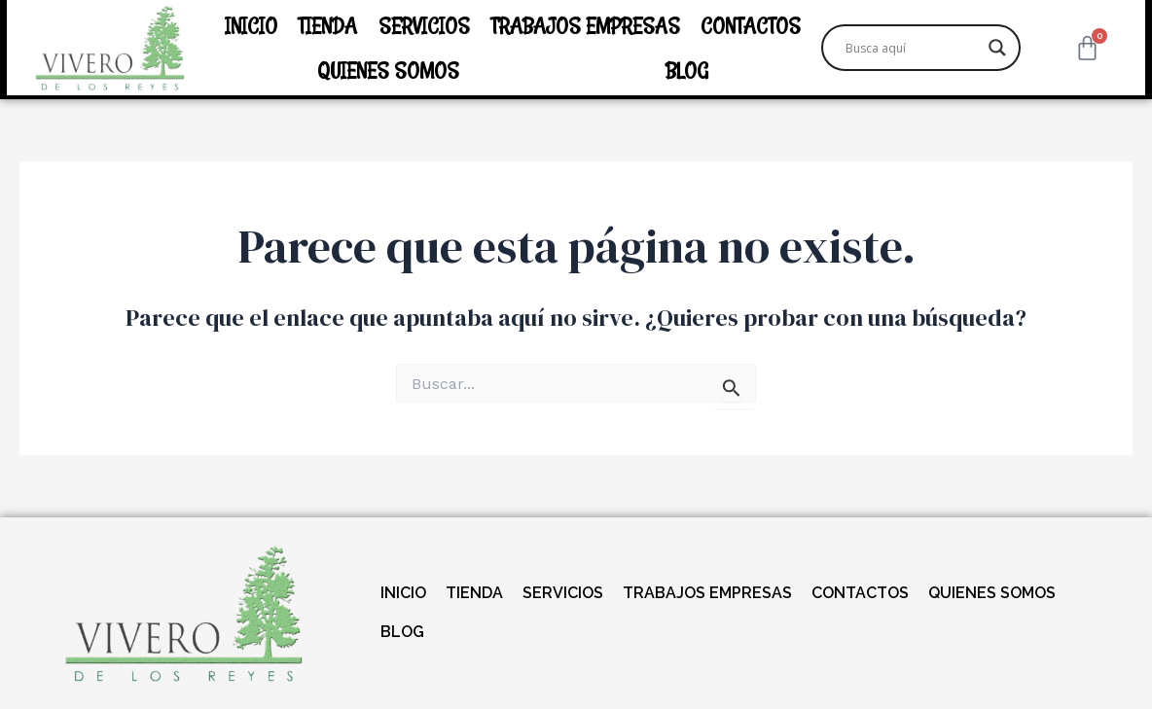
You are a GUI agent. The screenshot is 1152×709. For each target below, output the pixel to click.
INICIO (251, 25)
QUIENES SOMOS (388, 70)
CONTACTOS (751, 25)
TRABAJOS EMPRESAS (585, 25)
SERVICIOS (424, 25)
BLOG (687, 70)
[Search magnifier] (997, 47)
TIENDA (327, 25)
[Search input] (912, 47)
